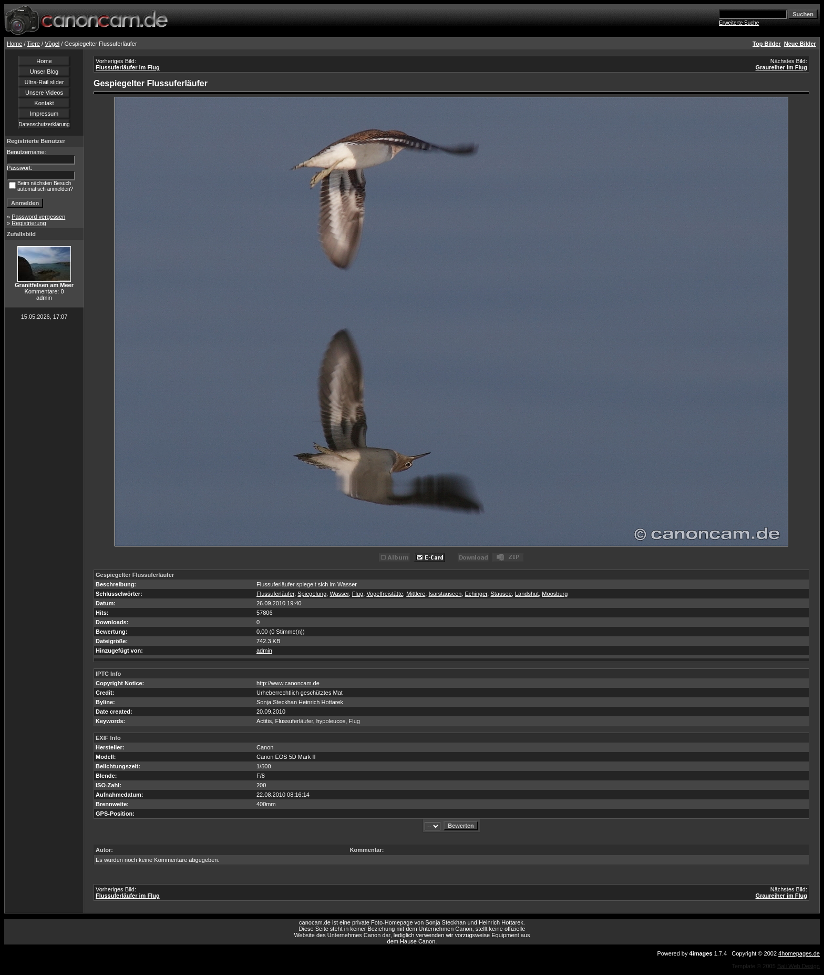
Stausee (500, 594)
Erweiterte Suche (739, 23)
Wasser (338, 594)
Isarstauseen (444, 594)
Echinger (476, 594)
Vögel (52, 43)
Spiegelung (311, 594)
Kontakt (44, 103)
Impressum (44, 113)
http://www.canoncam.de (288, 683)
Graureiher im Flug (781, 67)
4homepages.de (799, 953)
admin (264, 650)
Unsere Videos (44, 92)
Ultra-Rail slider (44, 82)
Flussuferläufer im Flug (128, 67)
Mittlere (415, 594)
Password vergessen (38, 217)
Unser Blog (44, 71)
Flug (357, 594)
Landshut (527, 594)
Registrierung (29, 223)
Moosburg (555, 594)
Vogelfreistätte (384, 594)
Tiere (33, 43)
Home (14, 43)
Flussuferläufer (275, 594)
